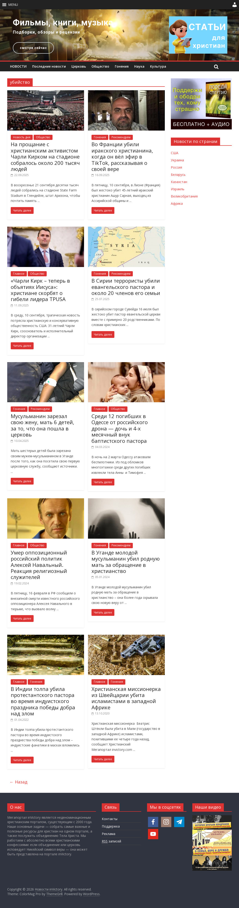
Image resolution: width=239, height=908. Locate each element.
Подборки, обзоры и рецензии (46, 32)
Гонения (122, 66)
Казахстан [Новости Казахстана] (179, 182)
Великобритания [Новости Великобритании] (184, 196)
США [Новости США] (174, 153)
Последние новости (49, 66)
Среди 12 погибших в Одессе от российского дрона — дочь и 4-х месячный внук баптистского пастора (119, 428)
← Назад (18, 782)
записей (111, 841)
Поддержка (111, 826)
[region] (119, 35)
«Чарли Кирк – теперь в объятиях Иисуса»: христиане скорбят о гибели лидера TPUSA (40, 289)
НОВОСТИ (18, 66)
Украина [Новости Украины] (177, 160)
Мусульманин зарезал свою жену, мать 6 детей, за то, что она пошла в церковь (42, 425)
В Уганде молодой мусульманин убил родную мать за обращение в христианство (125, 561)
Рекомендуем (121, 137)
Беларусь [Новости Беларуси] (178, 174)
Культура (158, 66)
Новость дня (21, 137)
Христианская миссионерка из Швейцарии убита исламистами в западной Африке (126, 698)
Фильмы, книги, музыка (63, 23)
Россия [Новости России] (176, 167)
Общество (100, 66)
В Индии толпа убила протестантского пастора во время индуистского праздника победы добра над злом (43, 701)
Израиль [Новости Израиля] (177, 189)
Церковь (78, 66)
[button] (13, 4)
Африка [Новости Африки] (177, 203)
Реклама (108, 834)
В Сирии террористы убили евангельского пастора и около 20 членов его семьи (125, 286)
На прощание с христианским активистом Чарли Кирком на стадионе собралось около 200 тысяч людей (45, 156)
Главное (19, 274)
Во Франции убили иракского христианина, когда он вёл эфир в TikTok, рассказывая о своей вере (122, 156)
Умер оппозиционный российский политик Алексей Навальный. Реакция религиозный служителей (39, 565)
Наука (139, 66)
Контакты (109, 819)
